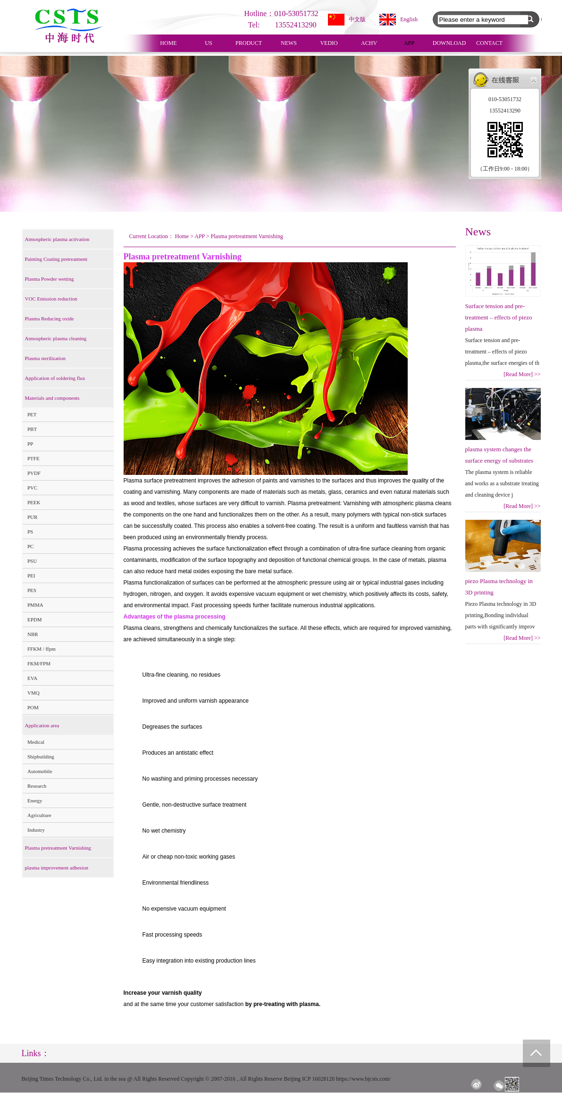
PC (30, 546)
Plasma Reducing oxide (49, 318)
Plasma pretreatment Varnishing (58, 848)
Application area (42, 725)
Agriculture (39, 815)
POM (33, 707)
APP (409, 43)
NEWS (289, 43)
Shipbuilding (40, 756)
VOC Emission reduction (51, 298)
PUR (32, 517)
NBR (32, 634)
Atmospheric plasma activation (57, 239)
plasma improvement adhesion (56, 867)
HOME (168, 43)
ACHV (369, 43)
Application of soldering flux (55, 378)
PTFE (33, 458)
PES (31, 590)
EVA (32, 678)
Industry (36, 830)
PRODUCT (248, 43)
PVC (32, 488)
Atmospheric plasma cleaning (56, 338)
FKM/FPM (38, 663)
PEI (31, 575)
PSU (32, 561)
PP (30, 444)
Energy (34, 800)
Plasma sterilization (45, 358)
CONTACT (489, 43)
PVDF (34, 473)
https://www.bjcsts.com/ (363, 1079)
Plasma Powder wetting (49, 279)
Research (36, 786)
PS (30, 531)
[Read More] (521, 374)
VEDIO (328, 43)
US (208, 43)
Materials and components (52, 398)
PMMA (35, 605)
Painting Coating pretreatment (56, 259)
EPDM (34, 619)
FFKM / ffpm (41, 649)
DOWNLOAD (449, 43)
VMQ (33, 693)
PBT (32, 429)
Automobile (39, 771)
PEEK (34, 502)
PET (32, 414)
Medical (35, 742)
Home (182, 236)
